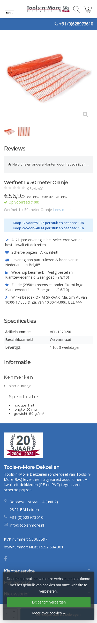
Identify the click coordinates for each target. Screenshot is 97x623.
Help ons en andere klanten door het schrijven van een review (50, 164)
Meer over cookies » (48, 613)
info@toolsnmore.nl (27, 525)
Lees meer (62, 209)
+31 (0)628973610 (76, 24)
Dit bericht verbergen (49, 602)
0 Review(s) (35, 188)
